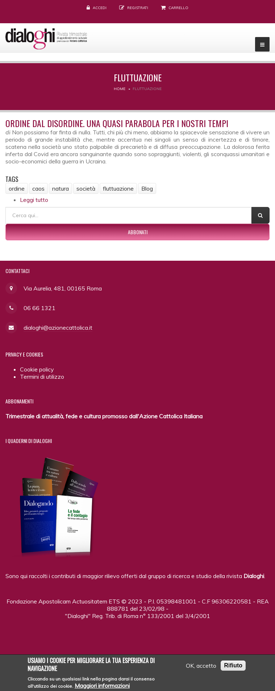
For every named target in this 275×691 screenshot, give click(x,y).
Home (119, 88)
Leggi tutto (34, 199)
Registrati (137, 7)
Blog (147, 188)
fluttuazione (118, 188)
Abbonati (137, 232)
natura (60, 188)
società (85, 188)
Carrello (178, 7)
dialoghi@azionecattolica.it (58, 327)
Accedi (100, 7)
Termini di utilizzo (42, 376)
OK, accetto (201, 667)
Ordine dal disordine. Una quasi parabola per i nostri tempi (116, 123)
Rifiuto (233, 667)
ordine (17, 188)
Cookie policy (37, 369)
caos (38, 188)
